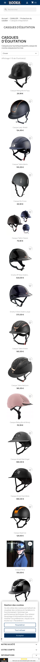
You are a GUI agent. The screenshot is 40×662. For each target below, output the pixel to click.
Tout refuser (20, 630)
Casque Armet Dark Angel (20, 459)
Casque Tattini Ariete (20, 349)
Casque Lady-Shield (20, 127)
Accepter (20, 635)
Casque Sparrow (20, 533)
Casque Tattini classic (20, 238)
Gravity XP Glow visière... (20, 275)
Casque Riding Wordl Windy (20, 422)
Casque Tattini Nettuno (20, 385)
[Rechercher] (20, 9)
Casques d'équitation (19, 27)
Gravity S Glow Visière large (20, 312)
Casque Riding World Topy (20, 91)
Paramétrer (20, 625)
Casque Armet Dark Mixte (20, 496)
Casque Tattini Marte (20, 164)
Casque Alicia (20, 570)
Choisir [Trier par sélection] (20, 53)
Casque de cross (20, 201)
